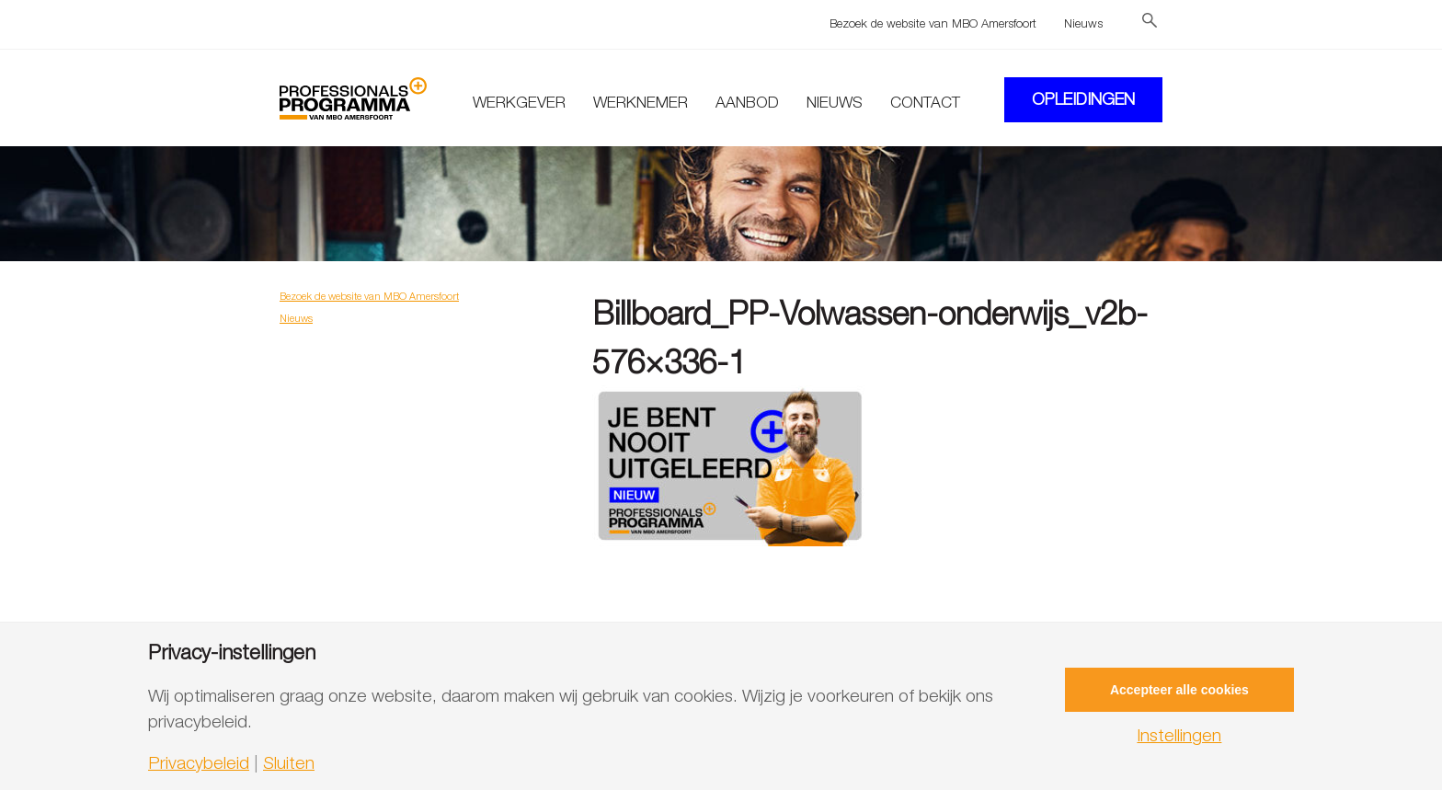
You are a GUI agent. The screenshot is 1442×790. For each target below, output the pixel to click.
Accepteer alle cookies (1179, 689)
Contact (925, 102)
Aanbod (747, 102)
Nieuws (1083, 23)
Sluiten (289, 763)
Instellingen (1179, 735)
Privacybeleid (198, 763)
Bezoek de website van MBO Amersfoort (933, 23)
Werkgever (519, 102)
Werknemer (640, 102)
